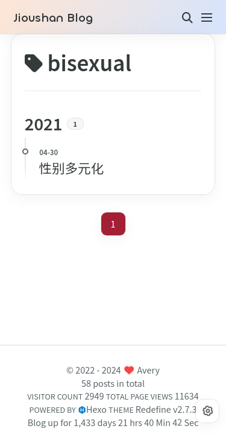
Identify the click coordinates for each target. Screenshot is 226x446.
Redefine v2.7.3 (166, 409)
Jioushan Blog (53, 18)
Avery (148, 369)
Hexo (96, 409)
